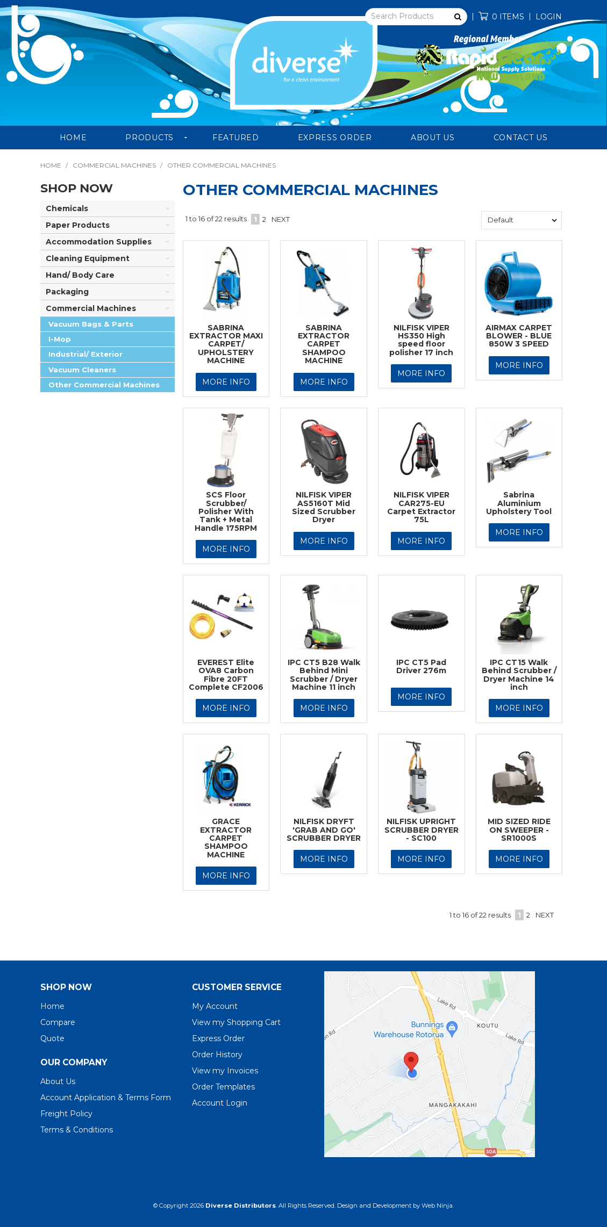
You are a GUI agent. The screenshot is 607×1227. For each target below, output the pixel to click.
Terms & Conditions (76, 1130)
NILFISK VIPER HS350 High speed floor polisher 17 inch (421, 340)
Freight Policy (66, 1113)
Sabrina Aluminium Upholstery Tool (519, 503)
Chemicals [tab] (67, 208)
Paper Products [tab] (78, 225)
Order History (217, 1054)
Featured (235, 137)
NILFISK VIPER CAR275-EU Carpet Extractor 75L (421, 507)
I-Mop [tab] (59, 339)
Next (281, 219)
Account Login (219, 1103)
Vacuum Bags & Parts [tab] (90, 324)
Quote (52, 1038)
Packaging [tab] (67, 292)
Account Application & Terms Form (105, 1097)
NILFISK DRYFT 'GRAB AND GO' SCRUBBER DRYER (324, 830)
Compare (57, 1022)
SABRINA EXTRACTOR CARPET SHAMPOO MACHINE (323, 344)
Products (149, 137)
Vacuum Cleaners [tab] (82, 369)
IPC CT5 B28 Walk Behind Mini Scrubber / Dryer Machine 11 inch (324, 675)
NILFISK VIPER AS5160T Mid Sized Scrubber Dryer (323, 507)
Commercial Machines (114, 165)
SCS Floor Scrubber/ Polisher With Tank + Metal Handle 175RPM (226, 511)
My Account (215, 1006)
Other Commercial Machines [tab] (104, 384)
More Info (226, 382)
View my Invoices (225, 1071)
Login (548, 16)
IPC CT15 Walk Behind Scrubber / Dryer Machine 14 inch (519, 675)
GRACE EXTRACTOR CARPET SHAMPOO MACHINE (226, 838)
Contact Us (521, 137)
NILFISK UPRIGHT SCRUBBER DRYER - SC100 (421, 830)
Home (73, 137)
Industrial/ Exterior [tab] (85, 354)
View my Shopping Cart (236, 1022)
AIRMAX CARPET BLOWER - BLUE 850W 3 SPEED (518, 336)
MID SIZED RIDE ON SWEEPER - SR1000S (519, 830)
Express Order (335, 137)
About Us (433, 137)
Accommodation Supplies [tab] (99, 242)
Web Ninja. (438, 1205)
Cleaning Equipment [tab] (88, 258)
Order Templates (223, 1087)
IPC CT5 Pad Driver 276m (421, 666)
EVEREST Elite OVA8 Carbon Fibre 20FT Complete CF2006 (226, 675)
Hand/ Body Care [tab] (80, 275)
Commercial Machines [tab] (91, 308)
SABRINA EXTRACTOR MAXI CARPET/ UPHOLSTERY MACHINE (226, 344)
